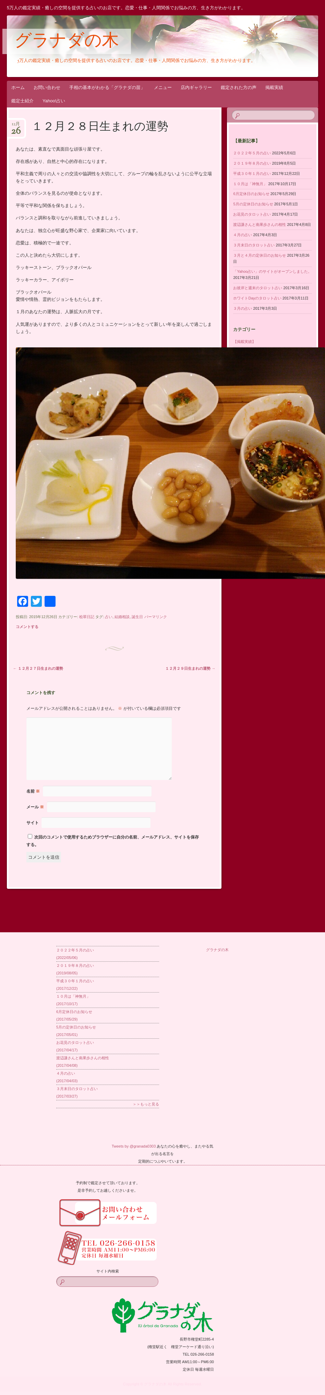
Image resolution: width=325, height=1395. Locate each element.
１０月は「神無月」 (250, 184)
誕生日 (137, 617)
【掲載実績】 (244, 342)
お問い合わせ (47, 87)
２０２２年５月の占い (252, 153)
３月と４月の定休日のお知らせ (259, 255)
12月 (16, 126)
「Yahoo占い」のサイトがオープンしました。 (272, 271)
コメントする (27, 627)
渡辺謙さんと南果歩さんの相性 (259, 224)
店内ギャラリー (196, 87)
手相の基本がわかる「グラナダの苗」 (107, 87)
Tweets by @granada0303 (134, 1146)
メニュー (163, 87)
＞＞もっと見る (146, 1104)
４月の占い (242, 235)
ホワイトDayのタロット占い (257, 298)
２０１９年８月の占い (252, 163)
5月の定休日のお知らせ (253, 204)
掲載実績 (274, 87)
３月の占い (242, 308)
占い (108, 617)
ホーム (18, 87)
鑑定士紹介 (22, 100)
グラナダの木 (66, 41)
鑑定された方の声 (238, 87)
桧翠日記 (86, 617)
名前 (33, 791)
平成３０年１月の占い (252, 173)
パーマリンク (155, 617)
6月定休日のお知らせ (251, 194)
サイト (32, 822)
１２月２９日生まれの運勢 (190, 668)
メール (35, 807)
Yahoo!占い (54, 100)
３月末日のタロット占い (254, 245)
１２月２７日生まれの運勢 (38, 668)
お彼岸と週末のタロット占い (257, 288)
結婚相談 (122, 617)
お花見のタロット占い (252, 214)
